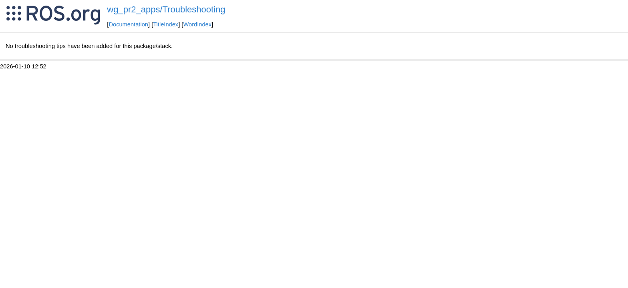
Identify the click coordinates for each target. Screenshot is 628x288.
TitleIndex (165, 24)
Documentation (128, 24)
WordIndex (197, 24)
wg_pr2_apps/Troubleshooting (166, 9)
